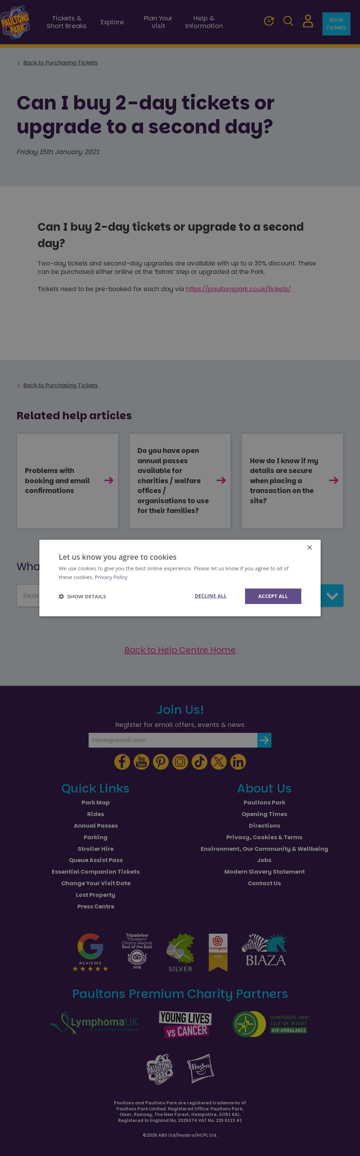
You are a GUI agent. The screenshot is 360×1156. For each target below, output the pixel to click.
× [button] (309, 548)
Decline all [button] (210, 595)
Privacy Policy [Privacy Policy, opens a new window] (111, 576)
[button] (82, 596)
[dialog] (180, 578)
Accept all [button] (273, 596)
